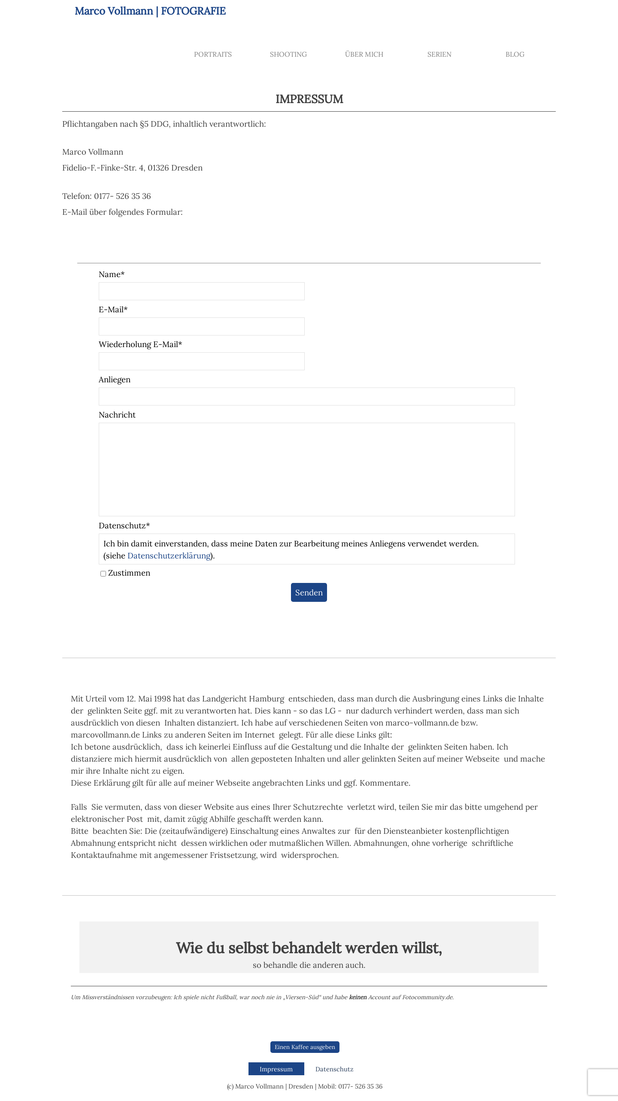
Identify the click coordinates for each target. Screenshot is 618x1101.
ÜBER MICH (364, 54)
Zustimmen (129, 572)
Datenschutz (334, 1069)
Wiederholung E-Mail (140, 344)
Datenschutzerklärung (168, 555)
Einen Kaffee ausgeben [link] (305, 1047)
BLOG (515, 54)
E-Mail (113, 309)
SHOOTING (288, 54)
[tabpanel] (309, 155)
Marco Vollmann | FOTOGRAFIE (150, 11)
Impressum (276, 1069)
